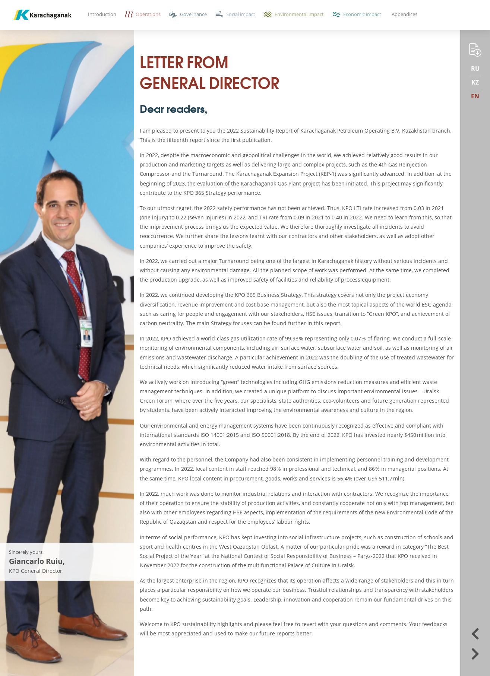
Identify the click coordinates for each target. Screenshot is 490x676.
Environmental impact (299, 14)
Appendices (404, 14)
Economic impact (362, 14)
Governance (193, 14)
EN (475, 96)
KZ (475, 82)
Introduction (102, 14)
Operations (148, 14)
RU (475, 68)
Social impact (240, 14)
